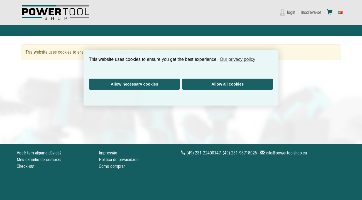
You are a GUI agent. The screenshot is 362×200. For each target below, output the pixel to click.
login (291, 12)
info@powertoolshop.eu (286, 153)
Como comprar (112, 166)
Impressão (108, 153)
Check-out (26, 166)
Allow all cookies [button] (227, 84)
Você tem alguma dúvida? (39, 153)
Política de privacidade (119, 159)
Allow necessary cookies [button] (134, 84)
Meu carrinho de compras (39, 159)
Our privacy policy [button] (237, 59)
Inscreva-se (311, 12)
